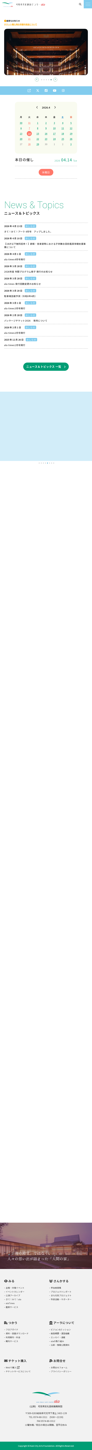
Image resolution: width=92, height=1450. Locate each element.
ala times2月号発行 (14, 332)
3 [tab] (46, 79)
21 (29, 139)
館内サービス (12, 1341)
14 (29, 133)
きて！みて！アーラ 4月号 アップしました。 (28, 231)
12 (71, 128)
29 (37, 144)
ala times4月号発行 (14, 259)
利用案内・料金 (13, 1337)
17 (54, 133)
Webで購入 (12, 1367)
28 (29, 144)
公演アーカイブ (13, 1295)
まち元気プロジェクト (61, 1295)
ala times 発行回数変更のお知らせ (22, 283)
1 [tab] (41, 79)
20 (21, 139)
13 (21, 133)
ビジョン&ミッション (61, 1329)
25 (62, 139)
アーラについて (63, 1322)
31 (29, 123)
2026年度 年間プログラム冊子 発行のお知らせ (28, 271)
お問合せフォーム (59, 1367)
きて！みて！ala (13, 1299)
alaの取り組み (57, 1341)
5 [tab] (51, 79)
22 (37, 139)
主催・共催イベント (15, 1287)
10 (54, 128)
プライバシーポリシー (61, 1371)
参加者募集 (56, 1287)
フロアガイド (12, 1329)
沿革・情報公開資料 (60, 1344)
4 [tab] (48, 79)
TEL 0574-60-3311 (38, 1417)
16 (46, 133)
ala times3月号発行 (14, 308)
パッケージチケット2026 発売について (25, 320)
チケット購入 (17, 1360)
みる (11, 1281)
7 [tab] (51, 463)
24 (54, 139)
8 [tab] (53, 463)
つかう (13, 1322)
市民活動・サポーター (61, 1299)
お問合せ (59, 1360)
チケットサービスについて (18, 1371)
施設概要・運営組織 (60, 1333)
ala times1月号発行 (14, 345)
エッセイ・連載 (58, 1337)
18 (62, 133)
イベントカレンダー (15, 1291)
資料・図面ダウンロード (17, 1333)
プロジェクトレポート (61, 1291)
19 (71, 133)
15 (37, 133)
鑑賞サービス (12, 1307)
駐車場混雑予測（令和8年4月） (20, 296)
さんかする (61, 1281)
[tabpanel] (46, 52)
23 (46, 139)
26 (71, 139)
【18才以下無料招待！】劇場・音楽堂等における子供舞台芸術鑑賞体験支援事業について (45, 245)
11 (62, 128)
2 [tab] (44, 79)
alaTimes (10, 1303)
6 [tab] (49, 463)
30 (21, 123)
